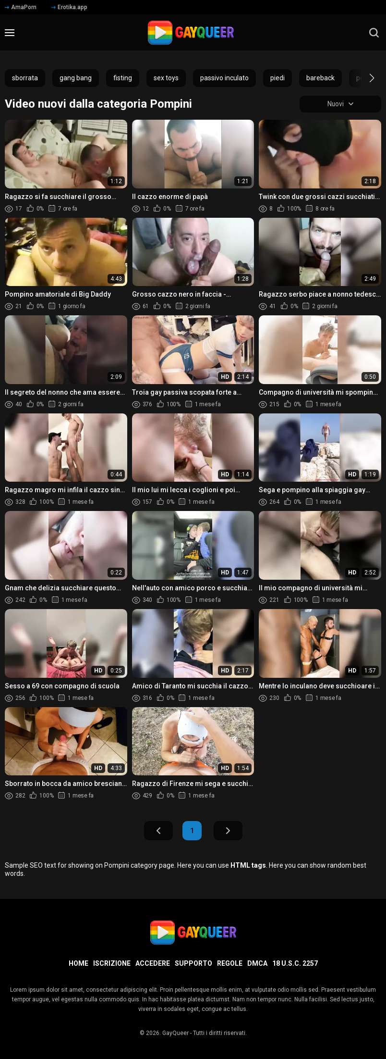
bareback (320, 78)
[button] (363, 77)
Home (78, 963)
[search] (374, 32)
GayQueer (175, 1033)
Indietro (158, 831)
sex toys (166, 78)
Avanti (228, 831)
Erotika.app (69, 7)
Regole (229, 963)
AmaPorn (20, 7)
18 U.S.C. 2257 (295, 963)
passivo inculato (224, 78)
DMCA (257, 963)
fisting (122, 78)
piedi (277, 78)
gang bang (76, 78)
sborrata (25, 78)
